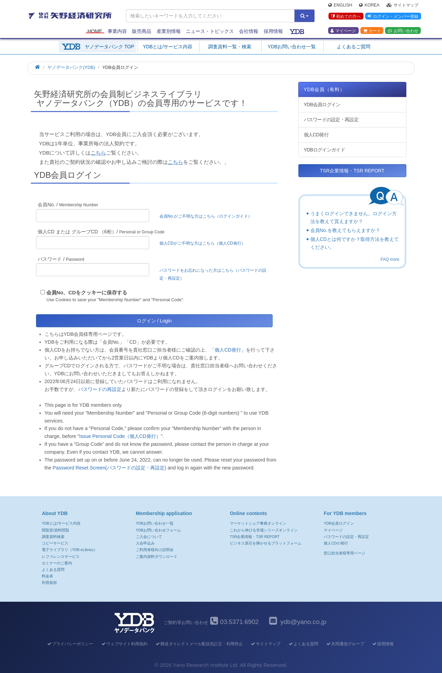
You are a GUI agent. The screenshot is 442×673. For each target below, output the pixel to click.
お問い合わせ (403, 31)
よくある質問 (53, 569)
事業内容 (117, 31)
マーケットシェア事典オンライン (258, 523)
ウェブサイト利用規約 (124, 643)
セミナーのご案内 (57, 563)
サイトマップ (402, 5)
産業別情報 (169, 31)
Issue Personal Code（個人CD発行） (120, 436)
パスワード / (61, 259)
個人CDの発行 (336, 543)
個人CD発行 (316, 134)
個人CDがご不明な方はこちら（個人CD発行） (202, 243)
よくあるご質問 (353, 46)
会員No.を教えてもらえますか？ (345, 230)
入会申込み (145, 543)
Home (94, 31)
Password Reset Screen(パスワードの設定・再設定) (109, 467)
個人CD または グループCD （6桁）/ (101, 231)
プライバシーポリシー (70, 643)
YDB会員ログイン (322, 104)
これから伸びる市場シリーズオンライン (264, 530)
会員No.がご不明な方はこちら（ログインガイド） (207, 216)
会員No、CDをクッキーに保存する (87, 292)
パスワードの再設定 (99, 389)
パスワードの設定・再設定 (331, 119)
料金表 (47, 576)
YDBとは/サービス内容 (168, 46)
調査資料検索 (53, 537)
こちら (98, 153)
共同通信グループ (345, 643)
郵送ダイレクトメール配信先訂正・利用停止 (198, 643)
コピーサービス (55, 543)
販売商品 (141, 31)
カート (372, 31)
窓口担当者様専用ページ (344, 553)
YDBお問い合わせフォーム (158, 530)
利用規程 (49, 582)
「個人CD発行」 (228, 350)
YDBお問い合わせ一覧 (292, 46)
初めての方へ (346, 16)
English (340, 5)
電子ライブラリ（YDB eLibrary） (69, 550)
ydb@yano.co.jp (303, 621)
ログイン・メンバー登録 (393, 16)
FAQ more (390, 259)
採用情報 (273, 31)
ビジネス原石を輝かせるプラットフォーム (265, 543)
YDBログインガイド (324, 149)
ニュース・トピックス (210, 31)
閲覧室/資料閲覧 (55, 530)
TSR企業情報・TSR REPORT (352, 170)
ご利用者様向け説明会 (155, 550)
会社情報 (248, 31)
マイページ (343, 31)
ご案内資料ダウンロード (156, 556)
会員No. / (68, 204)
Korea (369, 5)
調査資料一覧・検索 (229, 46)
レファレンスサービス (61, 556)
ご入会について (149, 537)
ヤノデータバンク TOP (109, 46)
